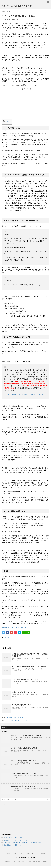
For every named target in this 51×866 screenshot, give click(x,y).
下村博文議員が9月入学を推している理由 (23, 773)
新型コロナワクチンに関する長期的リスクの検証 (26, 735)
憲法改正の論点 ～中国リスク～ (13, 845)
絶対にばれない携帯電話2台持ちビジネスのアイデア (29, 667)
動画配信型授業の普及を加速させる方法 (23, 786)
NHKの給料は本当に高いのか (21, 705)
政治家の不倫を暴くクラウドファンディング (16, 840)
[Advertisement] (25, 104)
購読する (5, 727)
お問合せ (8, 853)
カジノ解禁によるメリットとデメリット (15, 627)
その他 (7, 637)
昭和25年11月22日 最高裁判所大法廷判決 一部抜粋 (26, 394)
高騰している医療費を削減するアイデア (25, 692)
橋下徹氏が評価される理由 (15, 718)
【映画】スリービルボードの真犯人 (14, 837)
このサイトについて (17, 853)
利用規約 (43, 853)
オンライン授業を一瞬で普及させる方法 (23, 761)
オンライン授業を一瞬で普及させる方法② (24, 748)
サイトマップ (35, 853)
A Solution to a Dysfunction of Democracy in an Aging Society (23, 842)
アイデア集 (27, 853)
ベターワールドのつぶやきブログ (16, 6)
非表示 (8, 121)
